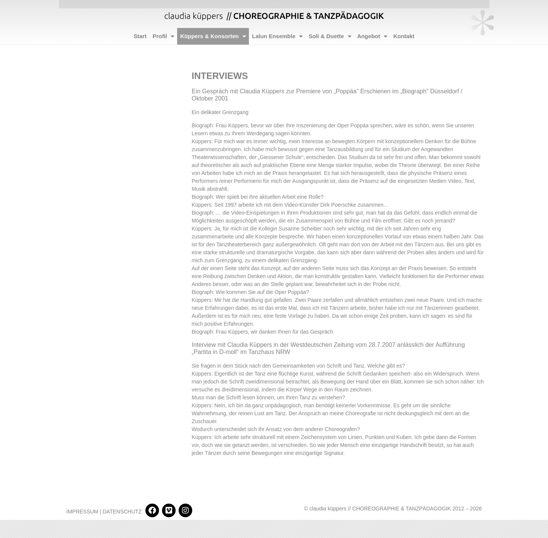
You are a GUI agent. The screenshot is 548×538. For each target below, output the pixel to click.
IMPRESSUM (82, 512)
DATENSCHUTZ (122, 512)
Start (140, 36)
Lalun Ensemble (277, 36)
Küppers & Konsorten (213, 36)
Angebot (372, 36)
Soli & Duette (330, 36)
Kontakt (403, 36)
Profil (163, 36)
